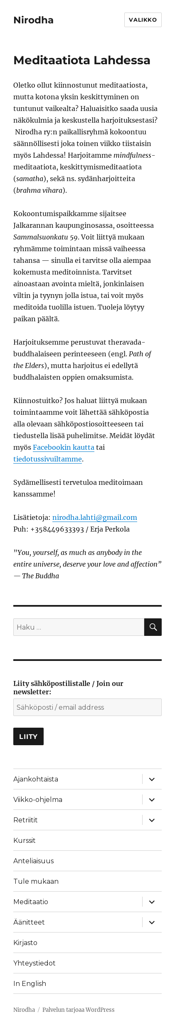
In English (29, 984)
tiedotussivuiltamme (47, 459)
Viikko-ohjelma (37, 800)
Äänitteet (29, 922)
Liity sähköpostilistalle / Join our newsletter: (68, 687)
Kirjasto (25, 943)
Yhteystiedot (34, 963)
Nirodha (33, 20)
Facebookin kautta (63, 447)
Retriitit (25, 820)
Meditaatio (30, 902)
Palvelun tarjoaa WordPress (78, 1009)
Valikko (143, 19)
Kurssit (24, 840)
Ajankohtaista (35, 779)
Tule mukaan (36, 881)
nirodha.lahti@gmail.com (94, 517)
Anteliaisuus (33, 861)
